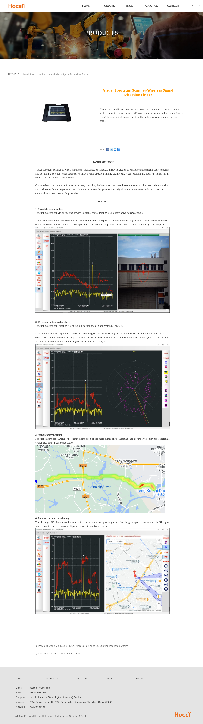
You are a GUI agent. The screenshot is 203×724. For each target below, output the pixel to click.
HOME (12, 74)
